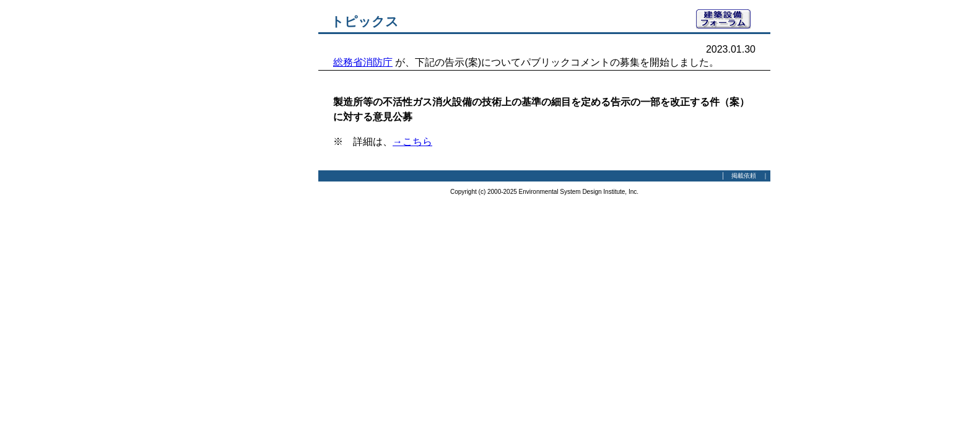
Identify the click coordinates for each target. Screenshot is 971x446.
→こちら (412, 141)
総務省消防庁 (363, 62)
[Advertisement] (250, 195)
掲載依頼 (743, 175)
